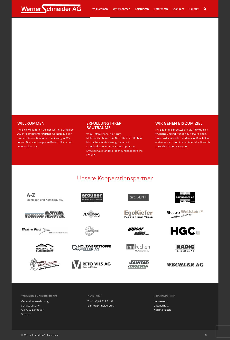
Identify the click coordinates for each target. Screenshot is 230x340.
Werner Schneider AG (34, 335)
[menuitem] (100, 8)
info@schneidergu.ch (102, 305)
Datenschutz (161, 305)
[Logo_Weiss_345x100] (51, 8)
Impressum (160, 301)
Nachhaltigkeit (162, 309)
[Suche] (205, 8)
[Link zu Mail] (206, 335)
